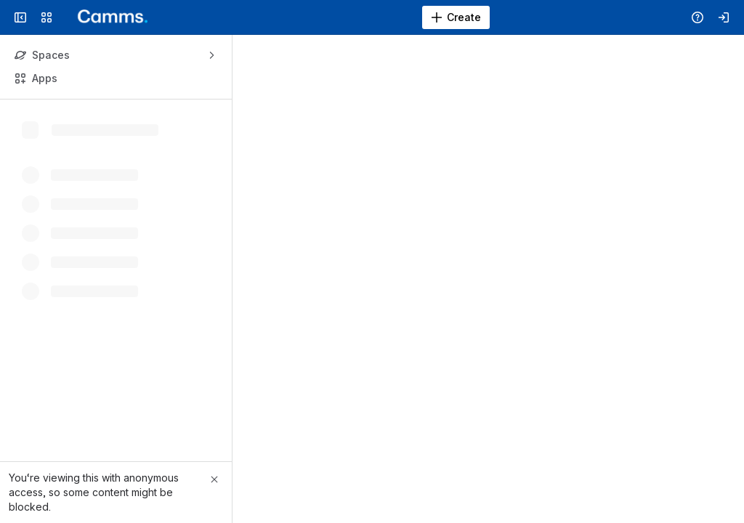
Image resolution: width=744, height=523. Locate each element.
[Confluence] (107, 17)
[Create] (456, 17)
